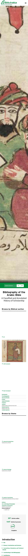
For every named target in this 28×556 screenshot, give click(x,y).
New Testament (7, 391)
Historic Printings (7, 469)
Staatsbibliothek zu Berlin (8, 279)
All (4, 337)
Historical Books (5, 397)
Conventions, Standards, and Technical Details (13, 549)
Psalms (3, 399)
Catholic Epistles (6, 410)
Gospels (4, 404)
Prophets (4, 402)
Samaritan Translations (7, 505)
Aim (4, 542)
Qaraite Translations (8, 497)
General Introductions (8, 441)
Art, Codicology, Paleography (8, 504)
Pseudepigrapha (5, 396)
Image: (2, 279)
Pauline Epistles (5, 407)
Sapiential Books (6, 401)
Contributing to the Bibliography (11, 552)
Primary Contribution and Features (12, 545)
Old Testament (6, 364)
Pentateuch (4, 394)
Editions (4, 502)
